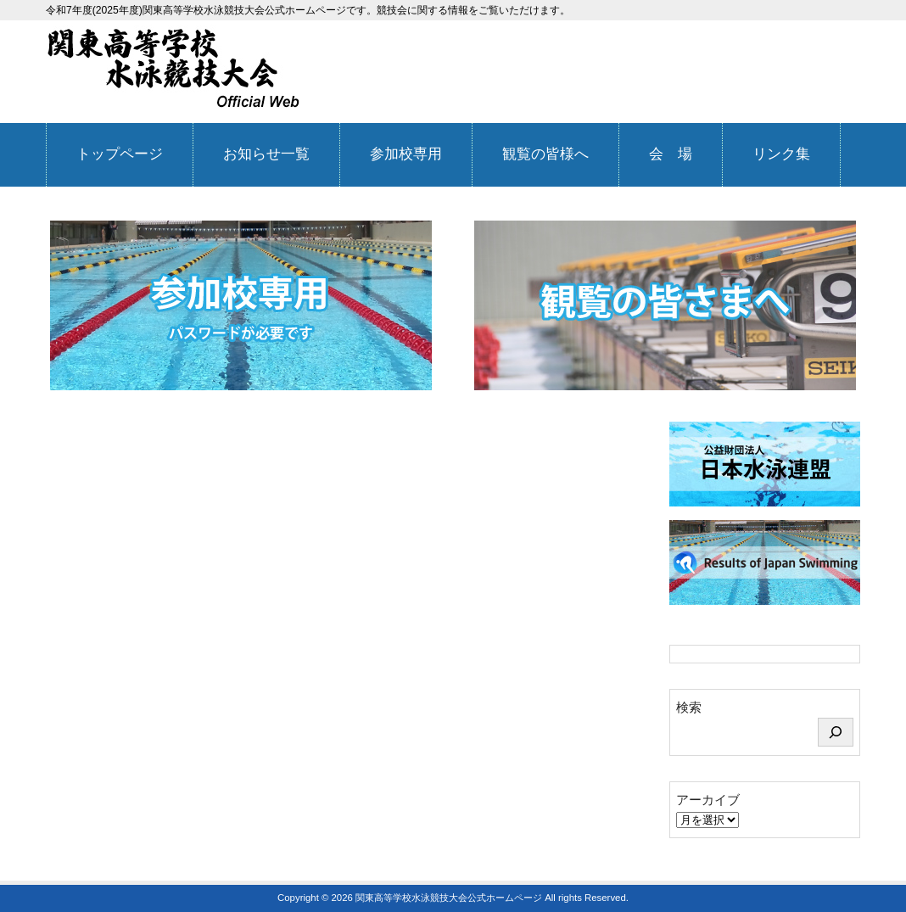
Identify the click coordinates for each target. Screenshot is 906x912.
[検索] (835, 732)
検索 (689, 707)
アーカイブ (708, 799)
